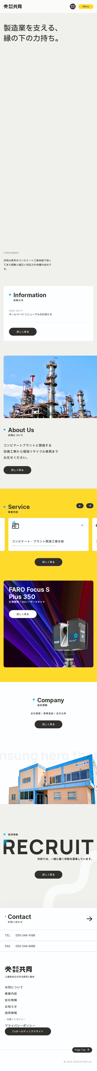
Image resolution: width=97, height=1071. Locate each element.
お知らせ (11, 1007)
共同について (14, 987)
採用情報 (11, 1013)
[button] (80, 505)
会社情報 (11, 1000)
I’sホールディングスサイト (27, 1031)
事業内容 (11, 994)
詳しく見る (23, 332)
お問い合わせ (15, 922)
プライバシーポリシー (20, 1026)
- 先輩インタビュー (15, 1019)
